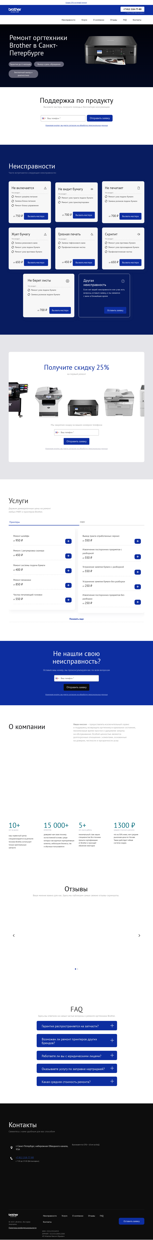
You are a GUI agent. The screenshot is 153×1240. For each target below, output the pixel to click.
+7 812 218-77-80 (25, 1157)
